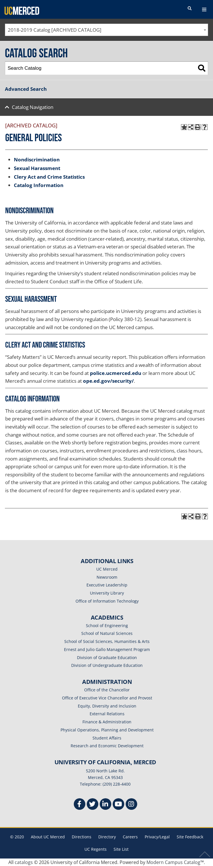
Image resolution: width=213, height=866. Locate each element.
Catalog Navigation (32, 107)
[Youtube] (118, 804)
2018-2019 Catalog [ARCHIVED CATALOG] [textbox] (54, 30)
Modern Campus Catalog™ (175, 862)
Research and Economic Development (107, 745)
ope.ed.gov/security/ (108, 381)
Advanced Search (26, 89)
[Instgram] (131, 804)
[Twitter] (92, 804)
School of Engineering (107, 625)
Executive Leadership (106, 585)
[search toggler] (190, 9)
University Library (107, 593)
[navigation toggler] (204, 9)
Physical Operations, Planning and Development (107, 730)
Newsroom (107, 577)
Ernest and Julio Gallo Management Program (107, 649)
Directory (107, 836)
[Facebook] (79, 804)
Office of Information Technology (107, 601)
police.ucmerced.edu (115, 373)
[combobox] (106, 30)
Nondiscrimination (37, 159)
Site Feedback (190, 836)
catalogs (24, 862)
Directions (81, 836)
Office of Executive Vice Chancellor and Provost (107, 698)
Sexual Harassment (37, 168)
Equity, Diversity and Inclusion (107, 706)
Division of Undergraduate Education (107, 665)
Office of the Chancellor (107, 690)
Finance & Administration (106, 722)
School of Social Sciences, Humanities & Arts (107, 641)
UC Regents (95, 849)
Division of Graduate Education (107, 657)
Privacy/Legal (157, 836)
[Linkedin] (105, 804)
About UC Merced (48, 836)
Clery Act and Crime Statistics (49, 176)
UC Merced (107, 569)
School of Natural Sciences (107, 633)
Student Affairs (107, 738)
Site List (121, 849)
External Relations (107, 713)
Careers (130, 836)
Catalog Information (38, 185)
